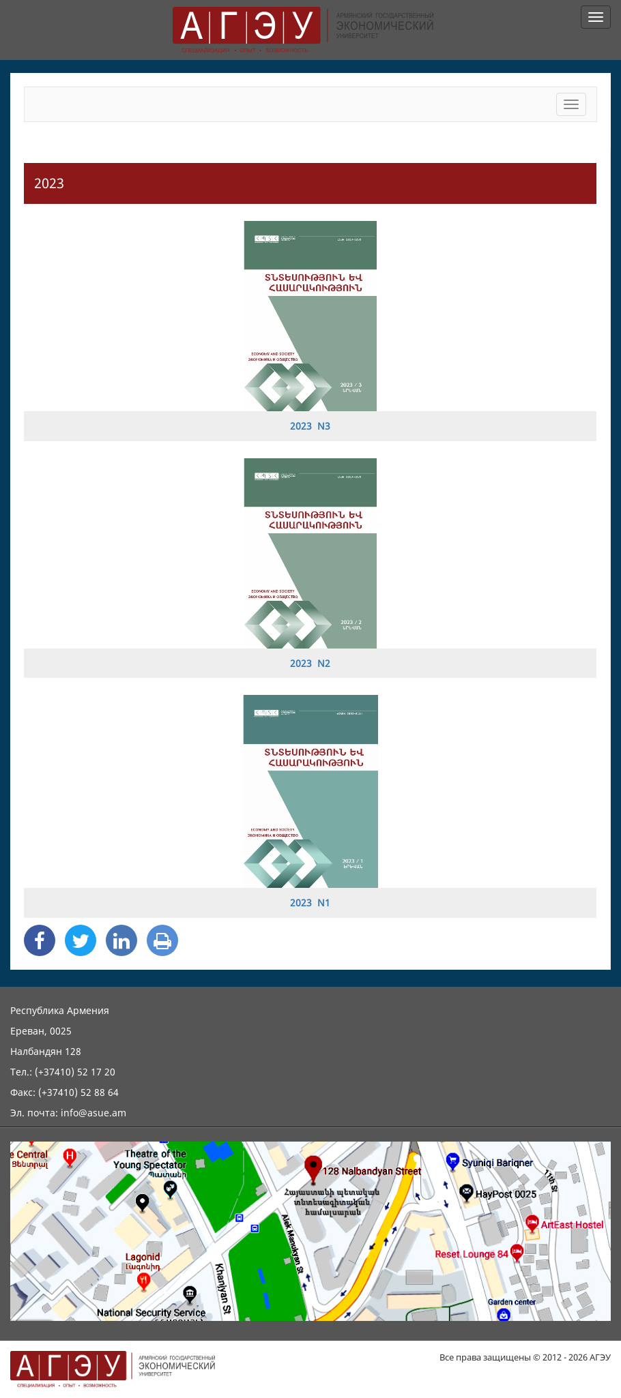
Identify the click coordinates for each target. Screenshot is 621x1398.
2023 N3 (310, 425)
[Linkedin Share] (121, 940)
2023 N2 (310, 663)
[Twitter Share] (80, 940)
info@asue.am (93, 1112)
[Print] (162, 940)
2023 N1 (310, 902)
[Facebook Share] (39, 940)
